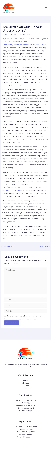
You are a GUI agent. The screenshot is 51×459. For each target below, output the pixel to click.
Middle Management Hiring (25, 405)
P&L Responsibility (25, 434)
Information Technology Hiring (25, 400)
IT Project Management (25, 437)
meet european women (12, 181)
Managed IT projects (25, 429)
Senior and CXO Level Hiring (25, 408)
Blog (25, 388)
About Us (25, 383)
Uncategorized (25, 35)
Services (25, 386)
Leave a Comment (10, 35)
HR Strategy (25, 403)
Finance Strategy (25, 410)
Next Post (45, 247)
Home (25, 380)
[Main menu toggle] (46, 8)
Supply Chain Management (25, 432)
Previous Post (7, 247)
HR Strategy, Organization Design (25, 426)
